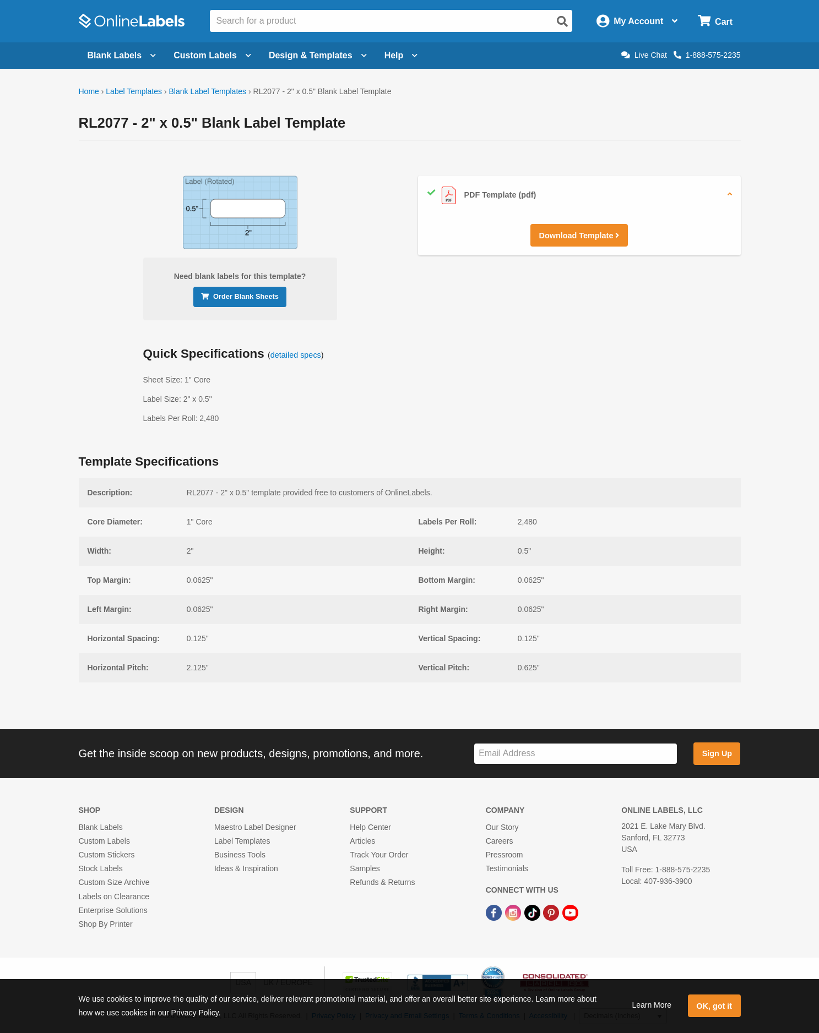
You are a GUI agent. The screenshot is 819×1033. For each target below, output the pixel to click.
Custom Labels (104, 841)
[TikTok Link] (533, 912)
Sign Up (717, 753)
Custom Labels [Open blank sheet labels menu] (212, 55)
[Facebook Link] (495, 912)
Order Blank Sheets (240, 296)
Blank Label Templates (207, 91)
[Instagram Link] (514, 912)
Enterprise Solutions (113, 910)
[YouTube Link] (570, 912)
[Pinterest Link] (552, 912)
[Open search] (562, 21)
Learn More (651, 1005)
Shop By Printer (106, 924)
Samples (364, 868)
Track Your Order (379, 854)
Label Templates (134, 91)
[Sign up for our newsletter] (575, 754)
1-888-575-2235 (707, 55)
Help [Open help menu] (401, 55)
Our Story (502, 827)
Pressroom (504, 854)
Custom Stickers (107, 854)
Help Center (370, 827)
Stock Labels (101, 868)
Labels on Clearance (114, 896)
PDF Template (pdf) (481, 195)
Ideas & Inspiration (246, 868)
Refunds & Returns (382, 882)
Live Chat (644, 55)
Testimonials (507, 868)
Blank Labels (101, 827)
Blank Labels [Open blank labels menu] (122, 55)
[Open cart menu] (715, 21)
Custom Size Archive (114, 882)
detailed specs (295, 355)
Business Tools (239, 854)
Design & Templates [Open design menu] (318, 55)
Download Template (579, 235)
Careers (499, 841)
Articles (362, 841)
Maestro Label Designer (255, 827)
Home (89, 91)
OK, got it (714, 1006)
